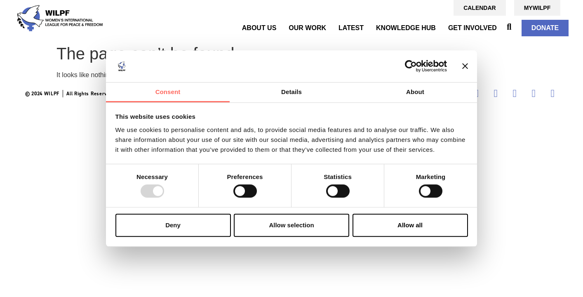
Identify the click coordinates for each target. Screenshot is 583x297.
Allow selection (291, 225)
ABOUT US (259, 27)
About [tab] (415, 91)
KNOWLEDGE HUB (406, 27)
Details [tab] (291, 91)
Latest (351, 27)
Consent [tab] (168, 91)
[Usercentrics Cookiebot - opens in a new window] (411, 66)
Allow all (410, 225)
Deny (173, 225)
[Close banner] (465, 66)
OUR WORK (307, 27)
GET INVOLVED (472, 27)
